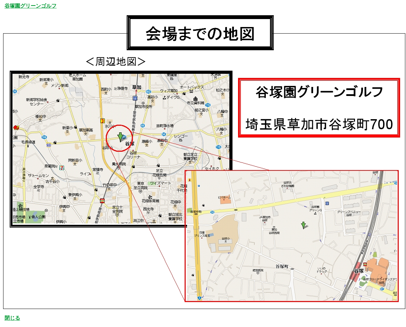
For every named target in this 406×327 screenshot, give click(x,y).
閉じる (12, 318)
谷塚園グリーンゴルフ (31, 6)
